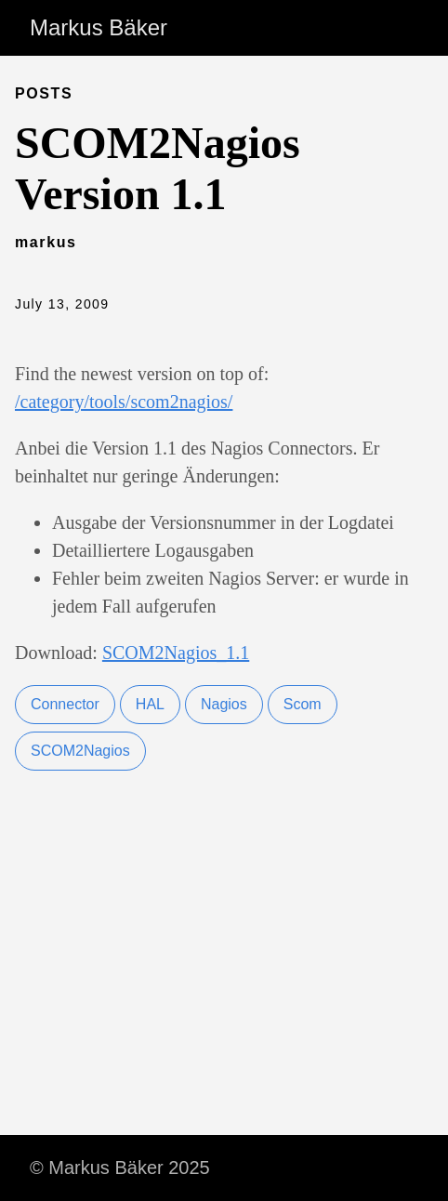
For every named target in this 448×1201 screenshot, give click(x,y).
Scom (302, 704)
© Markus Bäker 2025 (120, 1167)
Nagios (224, 704)
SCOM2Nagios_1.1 (175, 652)
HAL (150, 704)
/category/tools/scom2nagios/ (123, 401)
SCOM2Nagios (80, 751)
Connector (65, 704)
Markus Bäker (98, 27)
